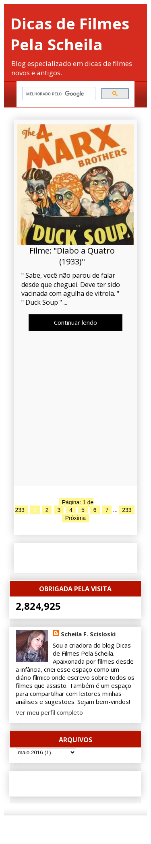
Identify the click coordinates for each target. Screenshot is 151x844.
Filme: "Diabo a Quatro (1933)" (72, 256)
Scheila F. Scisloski (88, 634)
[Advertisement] (75, 410)
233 (126, 510)
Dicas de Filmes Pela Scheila (69, 34)
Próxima (75, 518)
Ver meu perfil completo (49, 712)
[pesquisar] (58, 93)
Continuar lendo (75, 322)
